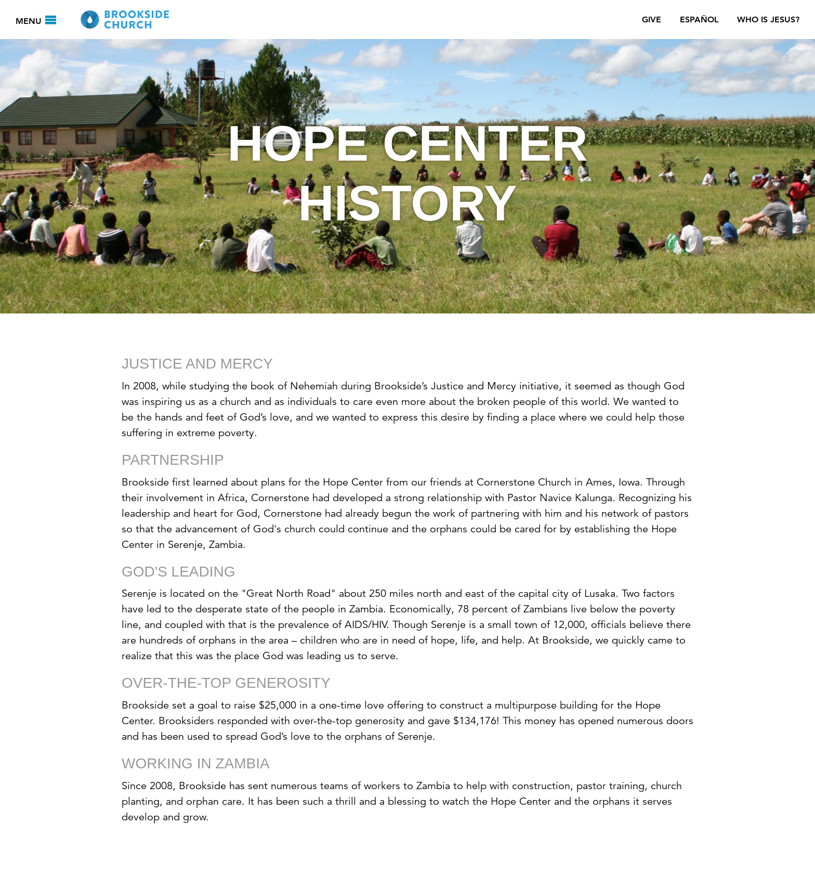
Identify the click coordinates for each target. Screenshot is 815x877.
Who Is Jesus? (768, 20)
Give (651, 20)
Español (699, 20)
